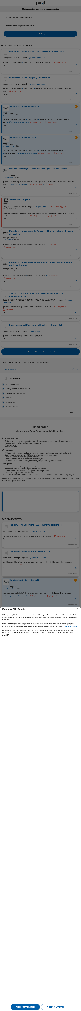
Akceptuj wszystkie (25, 1007)
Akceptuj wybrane (55, 1007)
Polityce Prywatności (70, 626)
